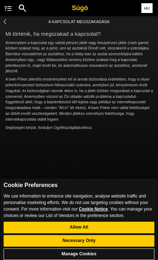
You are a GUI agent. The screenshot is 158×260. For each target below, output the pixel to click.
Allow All (79, 230)
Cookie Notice (93, 211)
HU (147, 8)
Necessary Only (79, 243)
